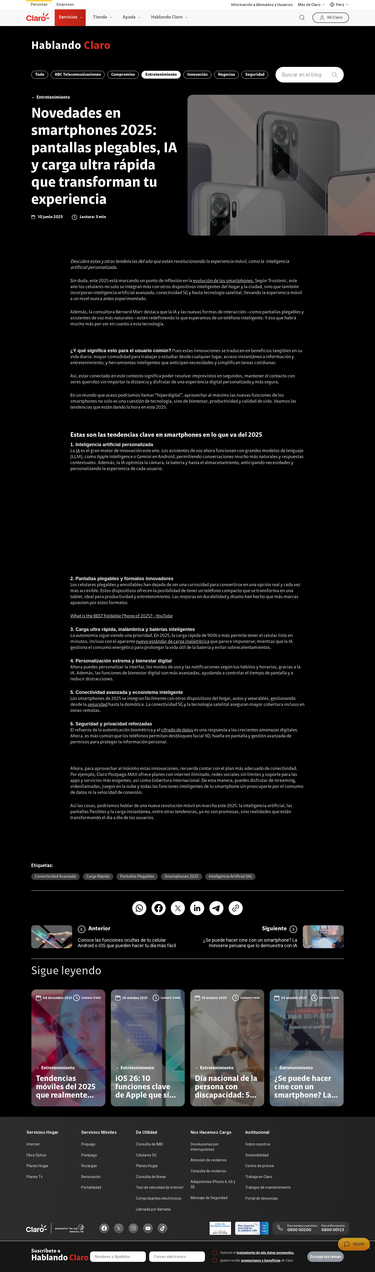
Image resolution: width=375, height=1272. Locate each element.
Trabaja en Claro (258, 1177)
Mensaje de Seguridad (209, 1198)
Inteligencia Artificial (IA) (230, 877)
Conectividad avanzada (55, 877)
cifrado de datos (177, 730)
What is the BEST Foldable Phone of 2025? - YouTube (121, 616)
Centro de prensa (259, 1166)
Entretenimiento (161, 75)
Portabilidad (91, 1187)
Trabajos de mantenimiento (268, 1187)
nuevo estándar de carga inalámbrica (172, 642)
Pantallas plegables (137, 877)
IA (78, 451)
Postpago (89, 1155)
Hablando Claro (167, 17)
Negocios (226, 75)
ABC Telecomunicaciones (78, 75)
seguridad (98, 705)
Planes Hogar (37, 1166)
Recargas (89, 1166)
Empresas (65, 4)
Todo (39, 75)
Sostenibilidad (256, 1155)
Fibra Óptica (36, 1155)
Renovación (91, 1177)
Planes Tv (35, 1177)
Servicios (68, 17)
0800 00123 (332, 1230)
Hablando (71, 46)
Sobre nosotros (258, 1144)
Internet (33, 1144)
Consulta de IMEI (149, 1144)
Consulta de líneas (151, 1177)
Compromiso (123, 75)
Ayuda (129, 17)
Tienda (100, 17)
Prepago (88, 1144)
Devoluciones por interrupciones (205, 1146)
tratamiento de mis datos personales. (265, 1253)
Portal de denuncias (261, 1198)
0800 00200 (299, 1230)
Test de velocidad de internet (159, 1187)
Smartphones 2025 (181, 877)
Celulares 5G (146, 1155)
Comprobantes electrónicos (159, 1198)
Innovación (197, 75)
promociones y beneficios (260, 1260)
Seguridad (254, 75)
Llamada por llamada (153, 1209)
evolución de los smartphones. (223, 281)
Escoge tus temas (325, 1257)
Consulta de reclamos (208, 1171)
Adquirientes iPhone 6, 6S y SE (213, 1184)
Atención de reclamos (209, 1160)
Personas (39, 4)
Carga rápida (98, 877)
